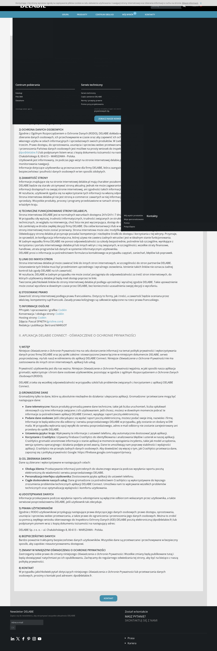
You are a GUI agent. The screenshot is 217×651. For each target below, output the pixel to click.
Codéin (62, 310)
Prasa (131, 633)
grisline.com (55, 321)
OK (60, 622)
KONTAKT (108, 598)
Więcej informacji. (190, 3)
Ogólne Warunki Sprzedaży (35, 649)
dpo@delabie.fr (29, 152)
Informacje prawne (56, 649)
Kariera (132, 638)
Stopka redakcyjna (74, 649)
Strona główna (20, 21)
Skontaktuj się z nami (141, 620)
